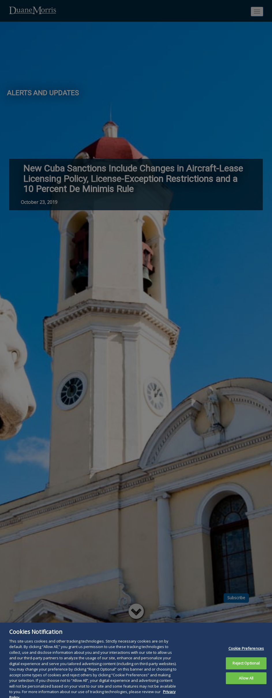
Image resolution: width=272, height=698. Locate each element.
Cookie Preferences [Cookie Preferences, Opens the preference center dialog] (246, 655)
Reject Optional (246, 670)
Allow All (246, 685)
